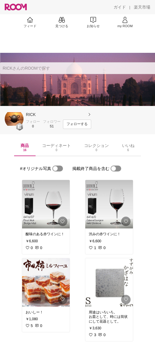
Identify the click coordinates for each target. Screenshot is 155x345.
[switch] (57, 168)
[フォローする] (77, 124)
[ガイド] (120, 7)
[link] (46, 204)
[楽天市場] (142, 7)
